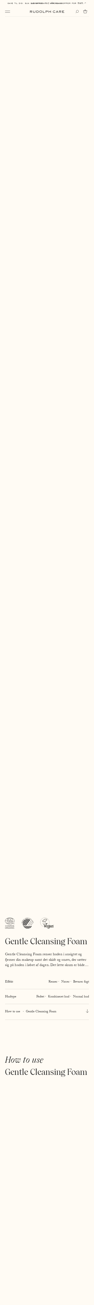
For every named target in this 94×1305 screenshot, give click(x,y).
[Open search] (77, 11)
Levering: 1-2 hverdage (47, 3)
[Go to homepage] (47, 12)
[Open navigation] (7, 12)
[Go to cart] (86, 11)
